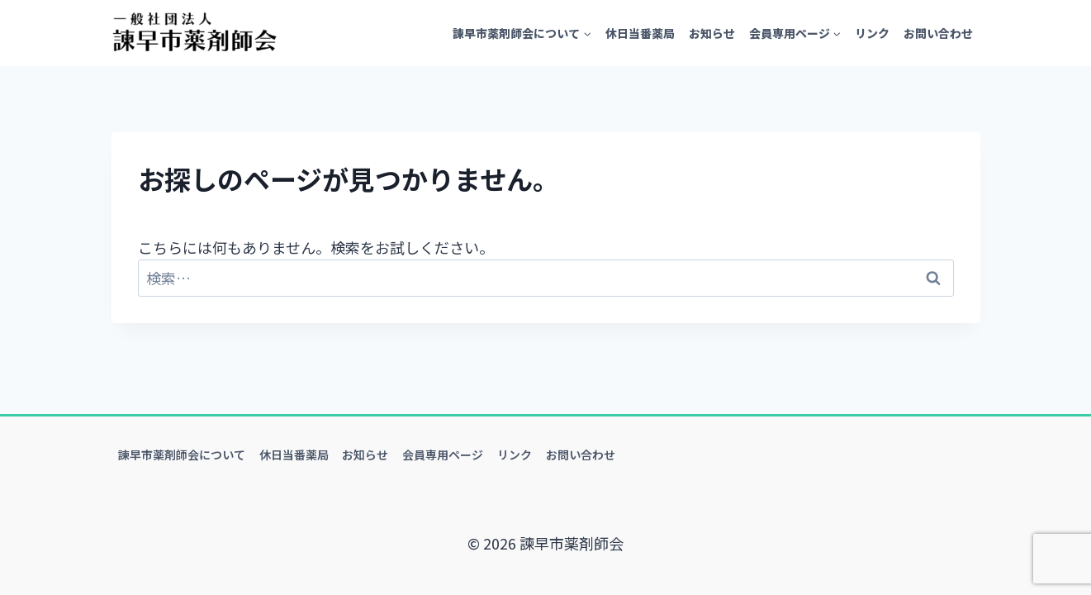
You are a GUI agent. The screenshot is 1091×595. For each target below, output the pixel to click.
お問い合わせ (938, 33)
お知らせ (712, 33)
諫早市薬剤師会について (181, 454)
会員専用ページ (442, 454)
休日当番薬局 (640, 33)
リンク (872, 33)
